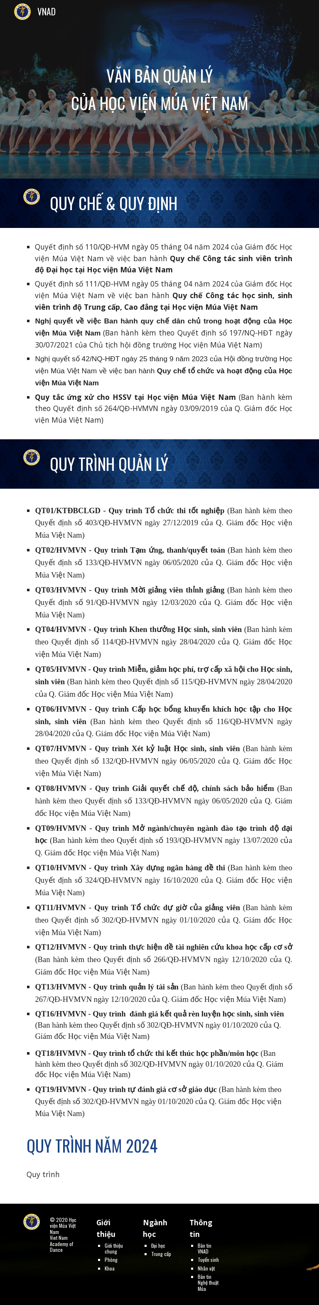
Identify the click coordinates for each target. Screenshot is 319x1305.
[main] (159, 89)
